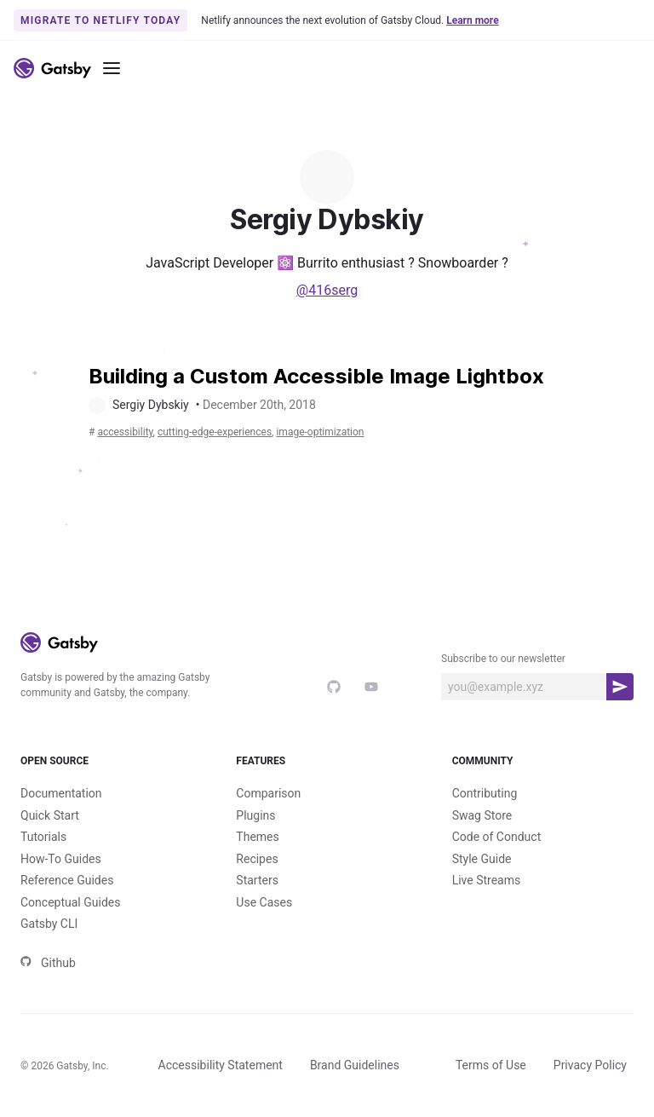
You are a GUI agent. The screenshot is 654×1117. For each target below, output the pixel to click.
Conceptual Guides (70, 902)
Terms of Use (491, 1065)
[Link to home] (52, 68)
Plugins (255, 815)
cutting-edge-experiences (215, 432)
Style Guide (482, 859)
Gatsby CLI (48, 923)
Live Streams (486, 880)
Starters (257, 880)
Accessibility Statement (220, 1065)
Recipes (257, 859)
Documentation (61, 793)
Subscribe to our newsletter (503, 659)
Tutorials (43, 837)
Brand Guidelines (354, 1065)
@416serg (327, 290)
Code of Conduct (497, 837)
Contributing (485, 793)
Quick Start (49, 815)
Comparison (268, 793)
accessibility (124, 432)
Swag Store (482, 815)
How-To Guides (60, 859)
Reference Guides (66, 880)
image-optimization (320, 432)
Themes (257, 837)
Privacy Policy (590, 1065)
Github (48, 963)
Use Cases (264, 902)
